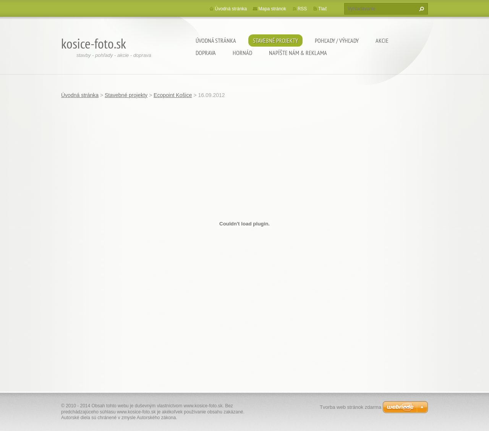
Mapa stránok (272, 8)
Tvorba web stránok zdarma (350, 407)
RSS (302, 8)
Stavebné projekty (275, 40)
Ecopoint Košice (173, 95)
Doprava (206, 53)
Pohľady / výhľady (337, 40)
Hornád (242, 53)
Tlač (322, 8)
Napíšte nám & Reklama (298, 53)
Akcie (382, 40)
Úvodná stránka (216, 40)
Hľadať (420, 9)
